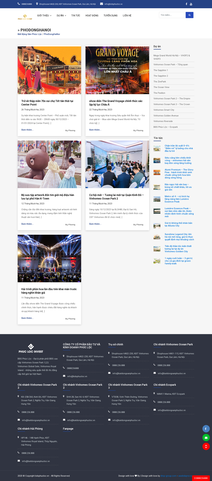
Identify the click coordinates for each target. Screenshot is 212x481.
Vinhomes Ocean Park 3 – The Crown (172, 104)
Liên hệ (127, 15)
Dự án (60, 15)
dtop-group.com (168, 476)
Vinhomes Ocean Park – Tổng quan (171, 64)
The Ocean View (161, 87)
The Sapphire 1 (161, 70)
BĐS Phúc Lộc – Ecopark (166, 127)
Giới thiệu (43, 15)
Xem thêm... (27, 130)
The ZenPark (160, 81)
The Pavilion (159, 93)
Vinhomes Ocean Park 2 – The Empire (172, 98)
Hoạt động (91, 15)
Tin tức (75, 15)
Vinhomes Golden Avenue (166, 115)
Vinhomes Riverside (163, 121)
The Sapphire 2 (161, 76)
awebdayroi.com (186, 476)
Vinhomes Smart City (164, 110)
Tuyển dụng (110, 15)
